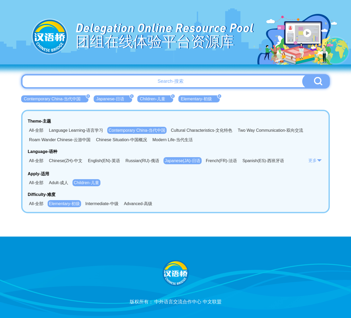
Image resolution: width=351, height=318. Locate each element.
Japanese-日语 (114, 98)
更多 (315, 160)
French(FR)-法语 (221, 160)
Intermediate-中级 (101, 203)
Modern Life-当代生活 (172, 140)
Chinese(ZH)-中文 (65, 160)
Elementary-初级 (200, 98)
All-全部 (36, 130)
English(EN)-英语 (104, 160)
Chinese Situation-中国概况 (121, 140)
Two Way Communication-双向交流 (270, 130)
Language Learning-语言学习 (76, 130)
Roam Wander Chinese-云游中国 (59, 140)
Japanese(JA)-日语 (182, 160)
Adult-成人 (58, 182)
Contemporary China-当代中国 (56, 98)
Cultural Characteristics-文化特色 (201, 130)
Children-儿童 (156, 98)
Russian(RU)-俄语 (142, 160)
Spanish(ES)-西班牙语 (263, 160)
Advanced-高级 (138, 203)
